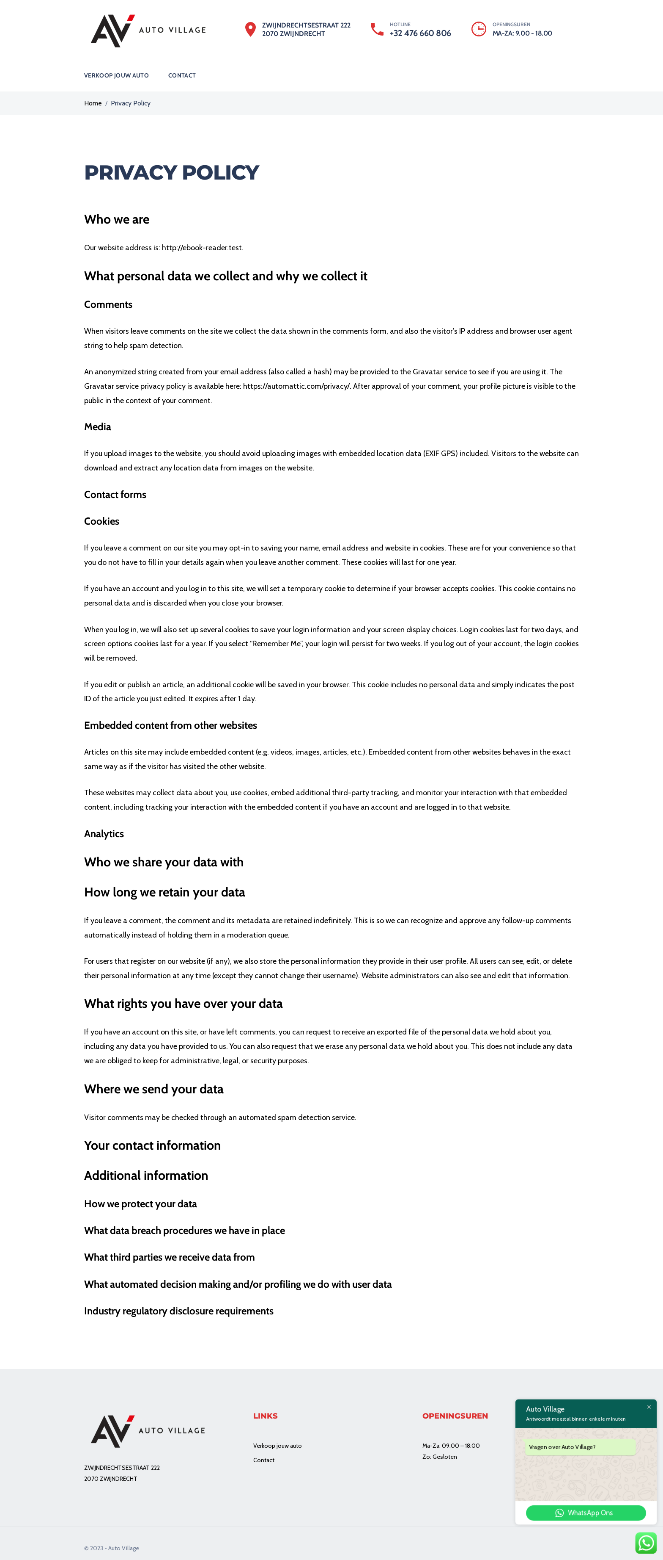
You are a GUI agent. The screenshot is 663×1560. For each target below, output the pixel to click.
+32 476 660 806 (420, 33)
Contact (182, 71)
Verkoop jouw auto (116, 71)
